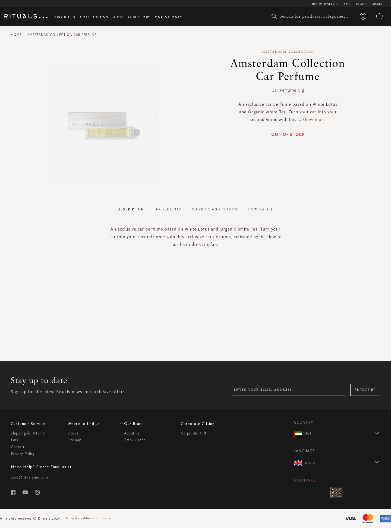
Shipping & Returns (28, 433)
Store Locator (356, 4)
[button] (342, 433)
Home (16, 35)
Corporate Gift (193, 433)
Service (106, 518)
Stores (73, 433)
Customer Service (324, 4)
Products (64, 17)
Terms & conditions (79, 518)
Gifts (118, 17)
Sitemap (75, 440)
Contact (17, 447)
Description (131, 209)
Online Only (168, 17)
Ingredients (168, 209)
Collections (94, 17)
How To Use (260, 209)
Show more (314, 119)
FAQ (14, 440)
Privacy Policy (23, 454)
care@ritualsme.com (29, 477)
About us (132, 433)
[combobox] (311, 16)
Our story (139, 17)
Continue (305, 480)
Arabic (377, 4)
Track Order (134, 440)
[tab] (134, 209)
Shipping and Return (214, 209)
